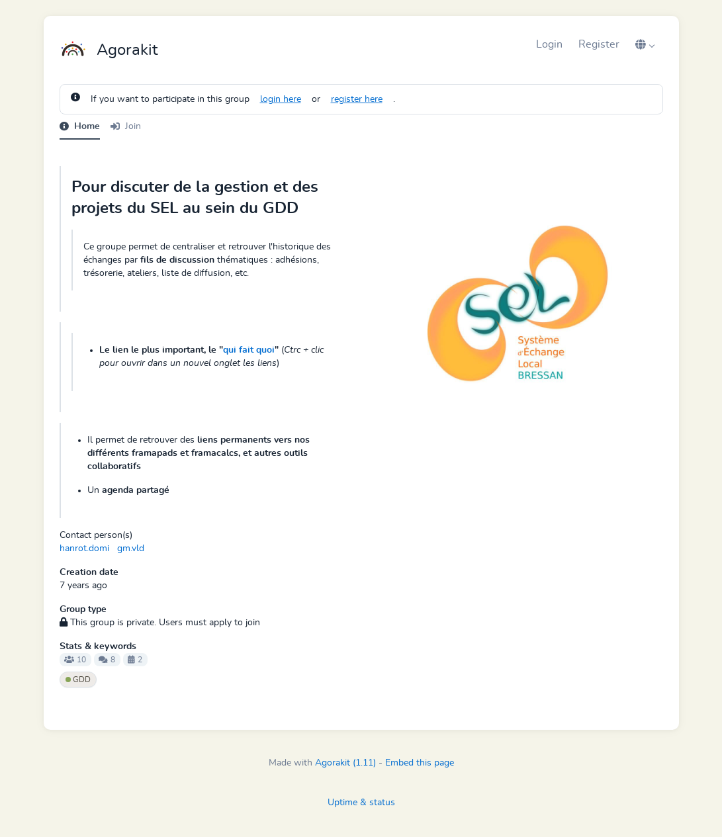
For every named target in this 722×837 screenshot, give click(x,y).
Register (598, 44)
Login (549, 44)
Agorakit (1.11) (345, 763)
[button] (645, 44)
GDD (78, 679)
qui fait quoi (249, 350)
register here (357, 99)
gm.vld (130, 548)
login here (280, 99)
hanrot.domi (84, 548)
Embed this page (419, 763)
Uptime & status (361, 802)
